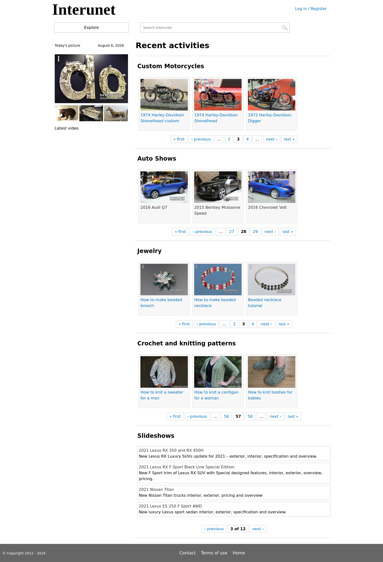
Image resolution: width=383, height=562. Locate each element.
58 (250, 416)
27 (231, 231)
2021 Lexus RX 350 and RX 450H (171, 450)
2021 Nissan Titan (156, 489)
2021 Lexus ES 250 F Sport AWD (170, 506)
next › (271, 139)
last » (289, 139)
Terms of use (214, 553)
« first (178, 139)
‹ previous (201, 139)
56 (226, 416)
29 (255, 231)
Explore (91, 27)
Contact (188, 553)
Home (239, 553)
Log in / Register (311, 8)
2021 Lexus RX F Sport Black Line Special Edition (186, 467)
